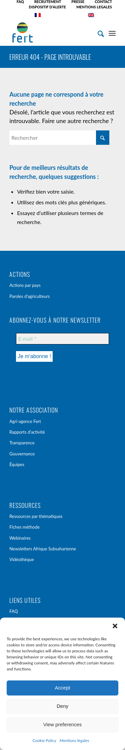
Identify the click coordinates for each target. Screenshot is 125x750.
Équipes (16, 464)
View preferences (62, 724)
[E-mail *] (62, 338)
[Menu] (112, 32)
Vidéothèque (21, 559)
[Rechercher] (97, 32)
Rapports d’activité (27, 432)
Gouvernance (22, 453)
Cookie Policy (44, 740)
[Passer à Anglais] (91, 15)
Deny (62, 706)
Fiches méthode (24, 527)
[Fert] (51, 32)
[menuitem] (20, 1)
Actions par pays (25, 285)
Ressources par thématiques (35, 516)
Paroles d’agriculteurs (29, 296)
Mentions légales (74, 740)
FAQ (13, 611)
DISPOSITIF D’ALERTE (47, 7)
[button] (115, 626)
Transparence (22, 442)
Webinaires (20, 538)
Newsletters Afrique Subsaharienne (42, 548)
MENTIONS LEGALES (94, 7)
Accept (62, 687)
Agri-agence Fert (25, 421)
